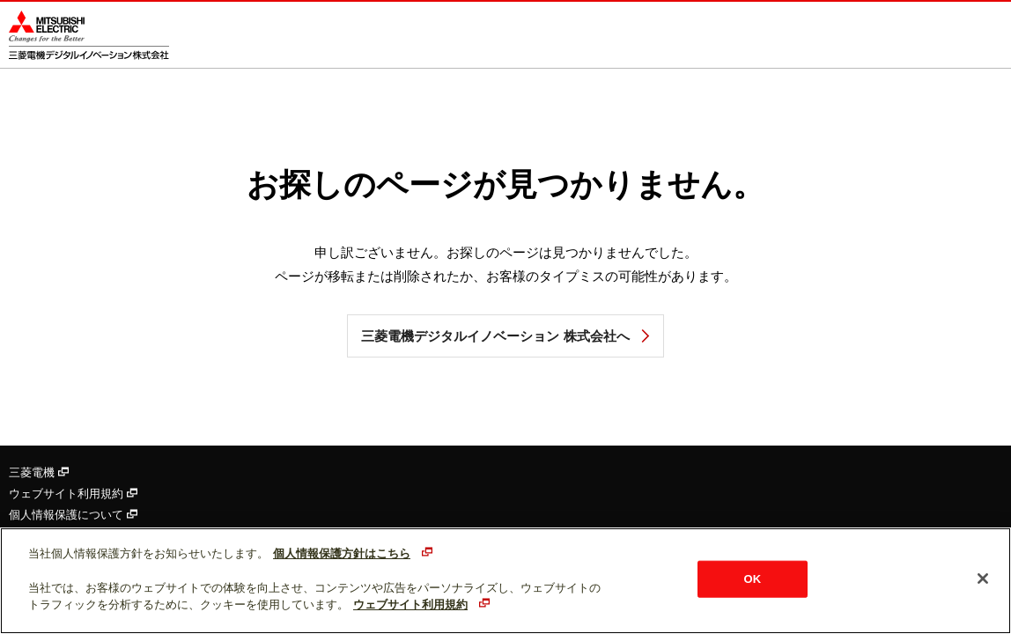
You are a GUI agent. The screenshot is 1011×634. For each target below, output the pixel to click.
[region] (505, 580)
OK (753, 579)
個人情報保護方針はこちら (341, 553)
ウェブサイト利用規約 (73, 493)
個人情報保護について (73, 514)
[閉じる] (982, 578)
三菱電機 (39, 472)
